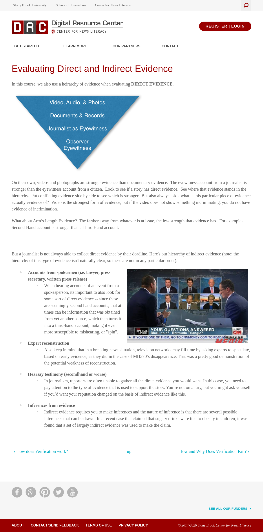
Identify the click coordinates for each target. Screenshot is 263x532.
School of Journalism (71, 5)
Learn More (75, 46)
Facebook (17, 492)
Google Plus (31, 492)
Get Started (26, 46)
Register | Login (225, 26)
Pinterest (44, 492)
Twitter (58, 492)
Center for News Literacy (113, 5)
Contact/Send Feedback (55, 525)
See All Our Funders (227, 508)
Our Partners (127, 46)
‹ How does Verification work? (41, 451)
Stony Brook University (30, 5)
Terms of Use (99, 525)
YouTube (72, 492)
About (18, 525)
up (129, 451)
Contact (170, 46)
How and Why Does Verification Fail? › (214, 451)
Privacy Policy (133, 525)
